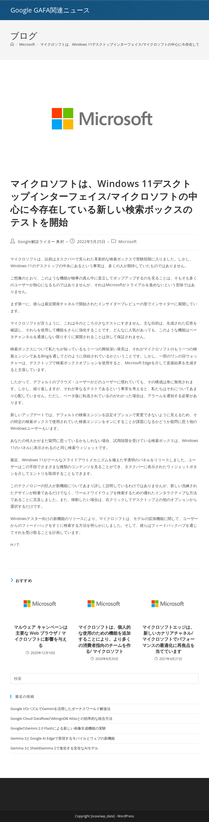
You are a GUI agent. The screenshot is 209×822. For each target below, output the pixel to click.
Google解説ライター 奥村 (41, 241)
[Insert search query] (104, 678)
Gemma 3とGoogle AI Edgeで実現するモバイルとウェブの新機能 (62, 738)
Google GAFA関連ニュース (50, 9)
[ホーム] (12, 44)
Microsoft (127, 241)
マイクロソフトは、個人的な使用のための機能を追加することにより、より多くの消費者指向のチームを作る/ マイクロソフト (104, 639)
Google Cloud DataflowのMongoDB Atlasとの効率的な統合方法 (61, 718)
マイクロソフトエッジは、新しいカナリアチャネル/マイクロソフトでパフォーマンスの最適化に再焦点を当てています (168, 639)
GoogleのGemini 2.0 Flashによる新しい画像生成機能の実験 (58, 728)
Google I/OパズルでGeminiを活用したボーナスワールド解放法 (60, 708)
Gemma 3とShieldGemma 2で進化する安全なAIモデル (54, 748)
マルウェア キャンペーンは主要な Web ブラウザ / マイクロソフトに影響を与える (40, 636)
